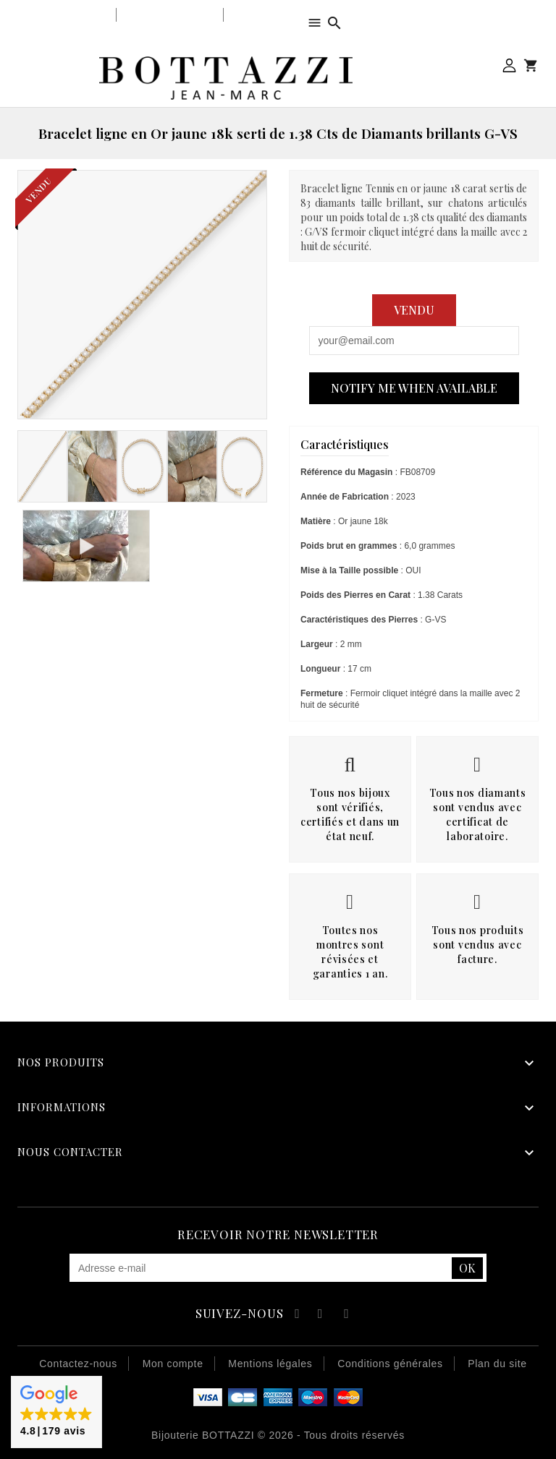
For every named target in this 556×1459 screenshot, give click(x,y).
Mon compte (509, 65)
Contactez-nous (78, 1363)
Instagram (346, 1315)
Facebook (295, 1315)
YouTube (321, 1315)
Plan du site (497, 1363)
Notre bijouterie (68, 15)
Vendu (414, 309)
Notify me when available (414, 387)
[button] (56, 1412)
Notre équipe (262, 15)
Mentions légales (270, 1363)
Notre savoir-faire (169, 15)
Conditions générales (390, 1363)
